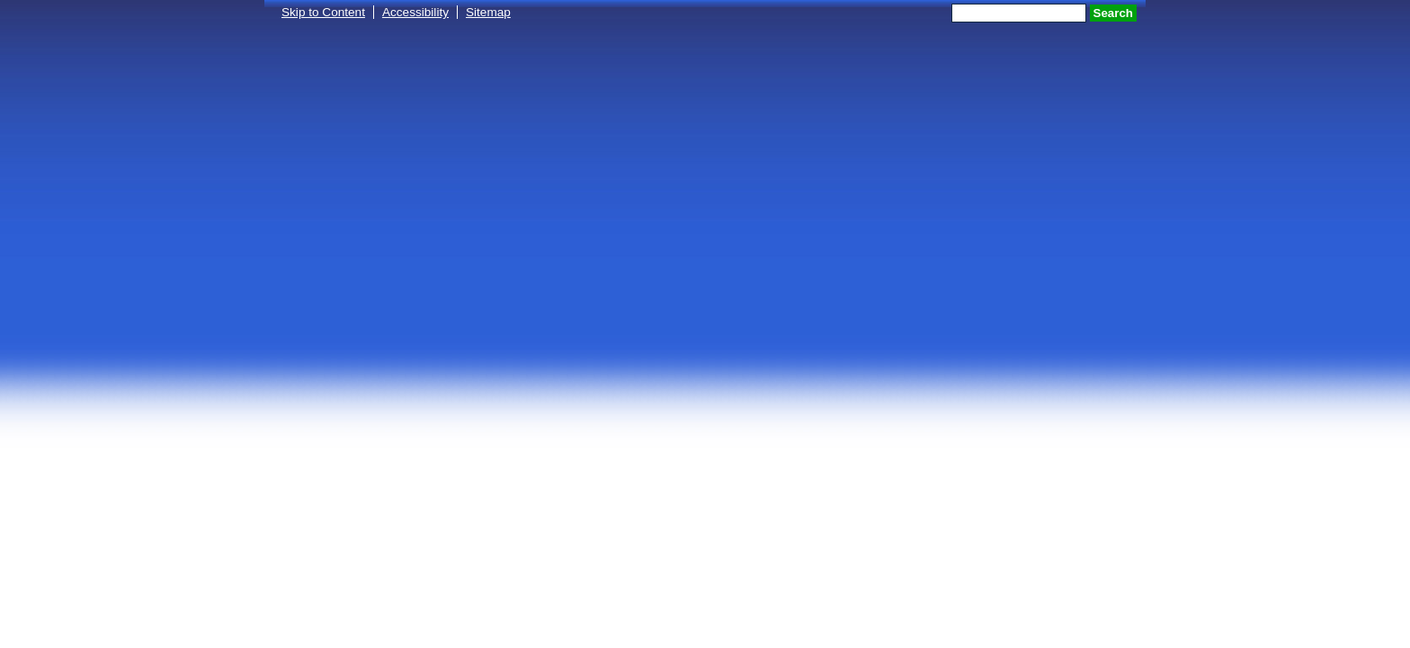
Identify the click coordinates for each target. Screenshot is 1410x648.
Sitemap (488, 12)
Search (1113, 13)
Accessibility (415, 12)
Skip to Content (323, 12)
